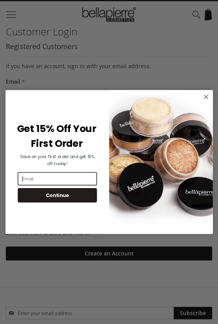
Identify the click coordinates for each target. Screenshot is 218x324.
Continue (57, 195)
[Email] (57, 178)
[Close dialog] (206, 97)
